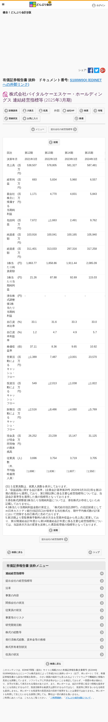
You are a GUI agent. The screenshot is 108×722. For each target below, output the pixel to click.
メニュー (40, 129)
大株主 (30, 111)
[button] (99, 5)
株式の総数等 (14, 632)
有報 (100, 111)
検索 (86, 111)
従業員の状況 (14, 610)
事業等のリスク (15, 617)
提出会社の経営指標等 (61, 129)
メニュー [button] (3, 4)
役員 (45, 111)
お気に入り (32, 118)
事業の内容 (12, 595)
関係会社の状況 (15, 602)
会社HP (70, 111)
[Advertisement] (54, 40)
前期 (55, 142)
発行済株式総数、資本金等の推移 (26, 639)
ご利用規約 (55, 697)
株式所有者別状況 (16, 647)
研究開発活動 (14, 625)
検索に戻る (17, 552)
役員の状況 (12, 654)
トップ (96, 552)
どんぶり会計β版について (78, 697)
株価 (81, 118)
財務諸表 (13, 111)
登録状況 (13, 118)
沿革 (8, 588)
